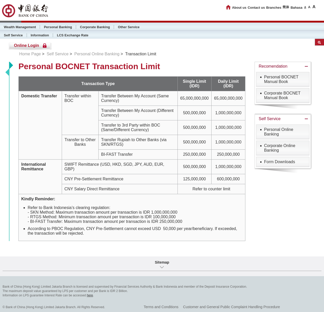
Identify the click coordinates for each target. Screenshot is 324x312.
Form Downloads (279, 162)
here (90, 295)
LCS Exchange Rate (72, 35)
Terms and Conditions (161, 307)
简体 (286, 7)
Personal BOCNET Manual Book (281, 79)
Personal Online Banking (96, 54)
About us (239, 7)
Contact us (256, 7)
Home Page (30, 54)
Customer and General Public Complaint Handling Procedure (231, 307)
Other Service (129, 27)
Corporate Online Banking (279, 147)
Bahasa (296, 7)
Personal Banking (58, 27)
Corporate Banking (95, 27)
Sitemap (162, 262)
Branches (273, 7)
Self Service (13, 35)
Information (40, 35)
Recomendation (273, 66)
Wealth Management (20, 27)
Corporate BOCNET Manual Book (282, 95)
